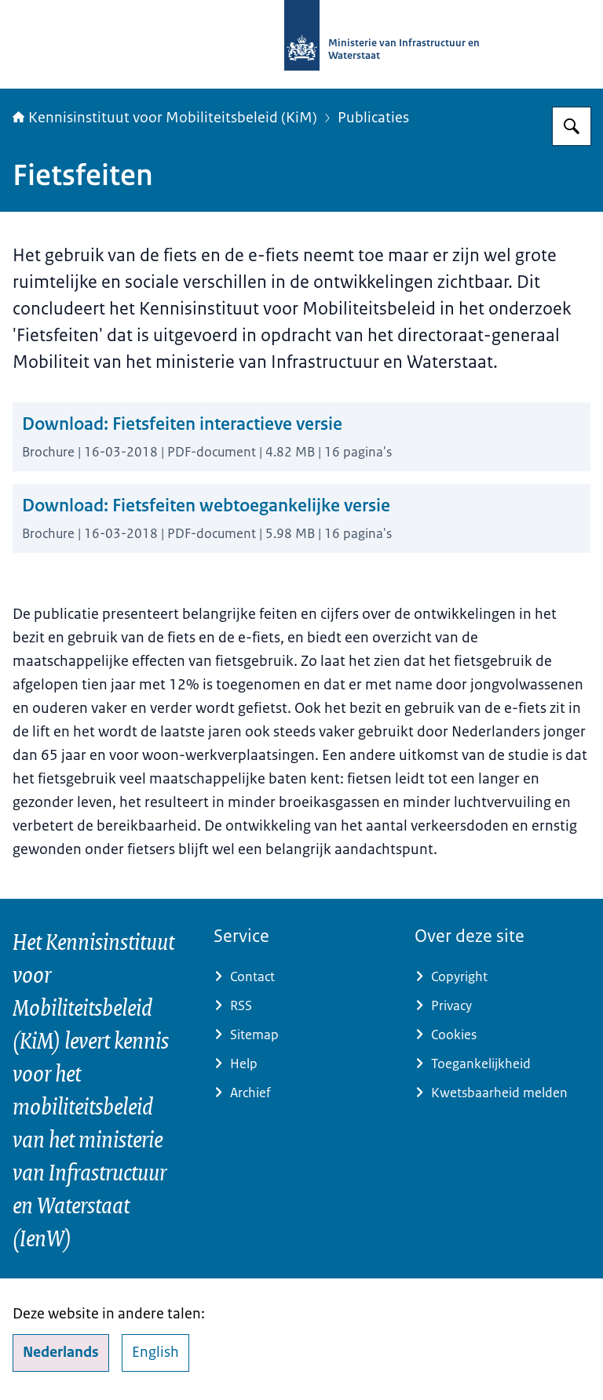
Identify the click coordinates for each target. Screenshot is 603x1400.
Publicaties (373, 117)
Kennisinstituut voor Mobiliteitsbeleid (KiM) (165, 117)
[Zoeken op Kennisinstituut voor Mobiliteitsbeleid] (571, 126)
